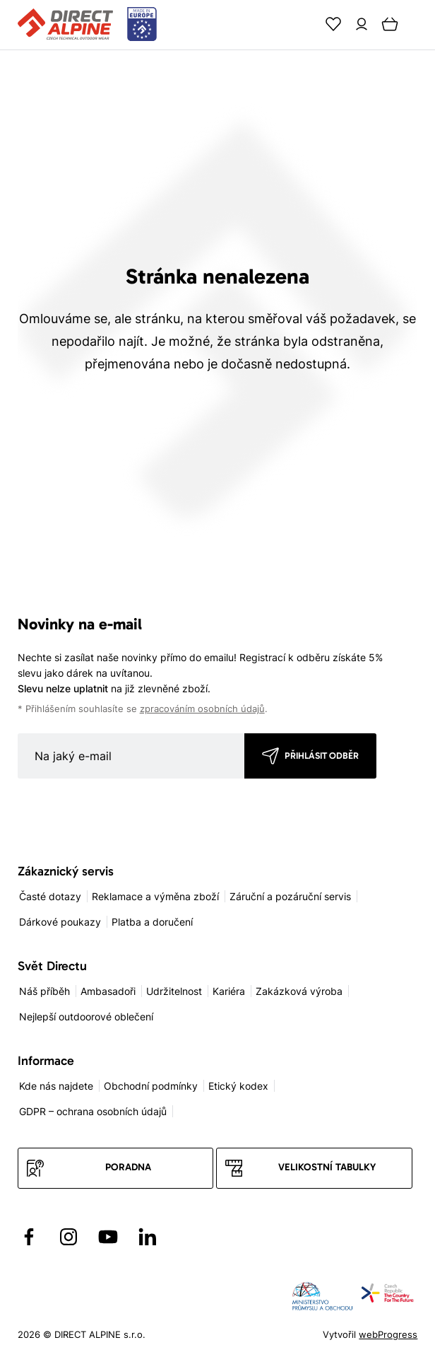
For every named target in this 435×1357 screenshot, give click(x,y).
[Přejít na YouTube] (108, 1236)
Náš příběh (44, 991)
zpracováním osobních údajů (202, 709)
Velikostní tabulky (327, 1167)
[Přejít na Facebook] (29, 1236)
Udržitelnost (174, 991)
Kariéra (229, 991)
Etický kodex (238, 1086)
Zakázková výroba (299, 991)
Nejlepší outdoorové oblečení (86, 1017)
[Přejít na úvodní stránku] (87, 24)
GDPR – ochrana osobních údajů (93, 1111)
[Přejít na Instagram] (68, 1236)
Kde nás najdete (56, 1086)
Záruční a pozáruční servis (290, 896)
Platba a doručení (152, 922)
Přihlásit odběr (322, 755)
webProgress (388, 1334)
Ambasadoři (108, 991)
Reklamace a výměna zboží (155, 896)
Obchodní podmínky (151, 1086)
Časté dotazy (50, 896)
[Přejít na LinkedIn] (147, 1236)
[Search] (305, 24)
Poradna (128, 1167)
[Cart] (389, 24)
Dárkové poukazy (60, 922)
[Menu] (418, 24)
